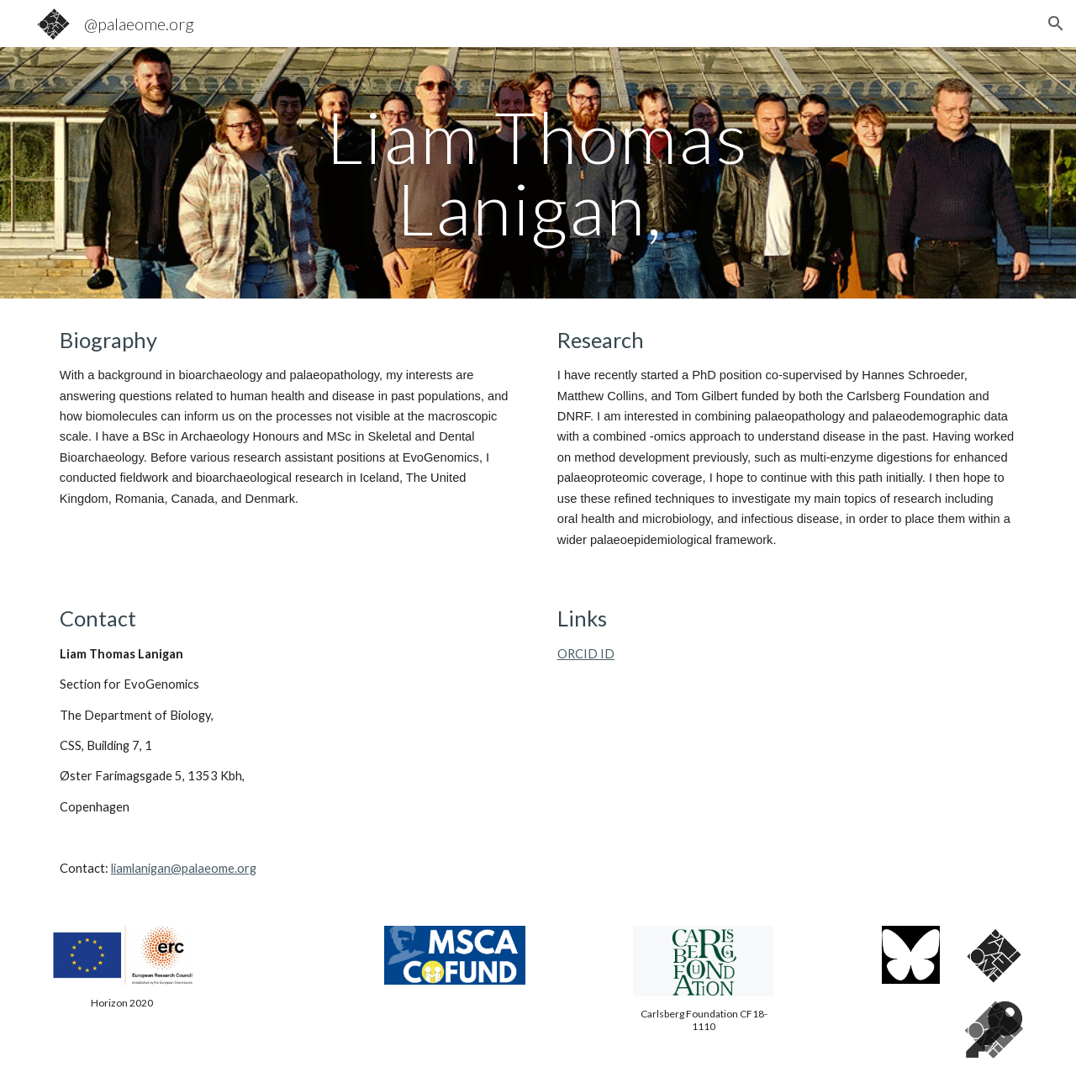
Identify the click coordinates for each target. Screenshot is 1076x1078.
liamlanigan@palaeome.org (183, 868)
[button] (1056, 23)
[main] (538, 172)
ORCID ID (585, 654)
